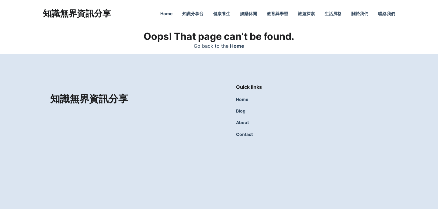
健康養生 (221, 13)
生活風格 (333, 13)
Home (166, 13)
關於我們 (359, 13)
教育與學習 (277, 13)
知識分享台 (192, 13)
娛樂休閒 (248, 13)
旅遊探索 (306, 13)
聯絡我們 (386, 13)
